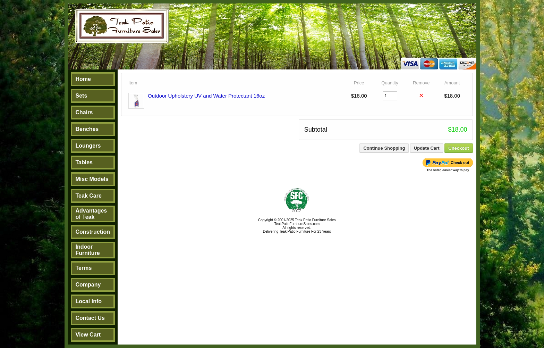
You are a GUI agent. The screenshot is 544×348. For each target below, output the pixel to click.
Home (83, 79)
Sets (81, 96)
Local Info (89, 301)
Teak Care (89, 196)
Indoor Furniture (88, 250)
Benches (87, 129)
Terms (84, 268)
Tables (84, 162)
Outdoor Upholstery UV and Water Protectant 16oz (206, 96)
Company (88, 285)
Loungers (88, 146)
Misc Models (92, 179)
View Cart (88, 335)
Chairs (84, 112)
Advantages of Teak (91, 214)
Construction (93, 232)
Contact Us (90, 318)
